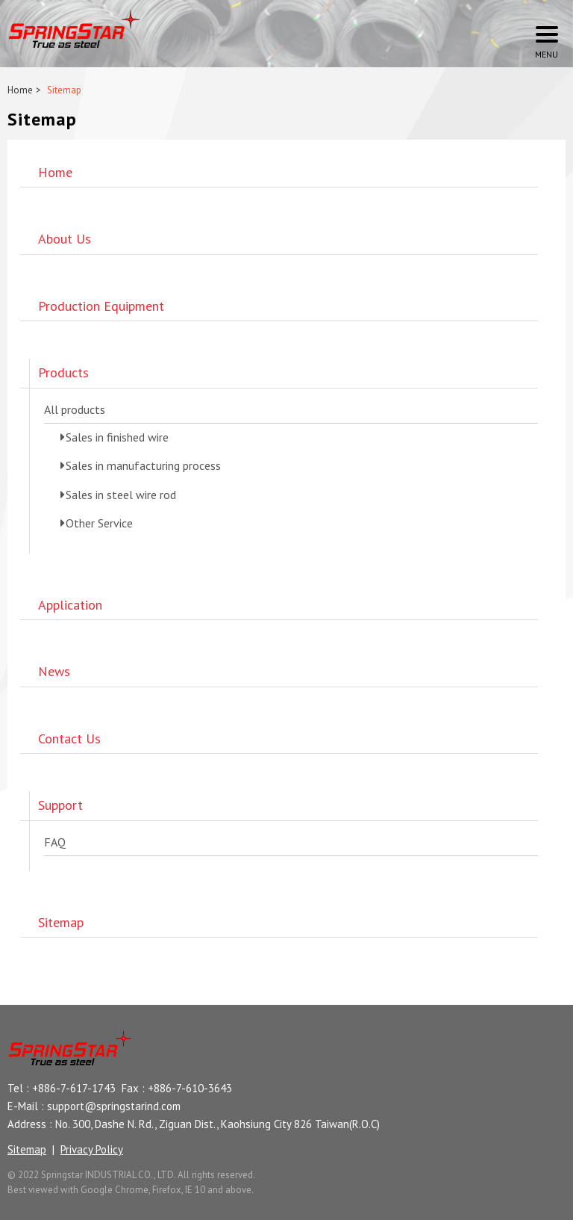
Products (63, 372)
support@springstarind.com (114, 1106)
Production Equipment (101, 306)
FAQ (55, 842)
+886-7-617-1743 (74, 1088)
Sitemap (61, 922)
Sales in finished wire (117, 437)
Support (60, 805)
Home (20, 90)
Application (70, 604)
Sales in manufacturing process (143, 465)
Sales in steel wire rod (121, 494)
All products (74, 409)
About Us (64, 238)
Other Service (99, 522)
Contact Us (69, 738)
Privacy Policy (91, 1149)
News (54, 671)
